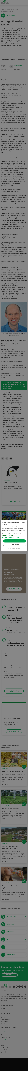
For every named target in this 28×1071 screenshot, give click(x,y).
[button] (14, 537)
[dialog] (14, 535)
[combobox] (23, 522)
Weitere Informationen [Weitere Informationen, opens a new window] (7, 535)
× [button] (24, 522)
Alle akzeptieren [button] (14, 541)
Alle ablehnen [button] (14, 544)
